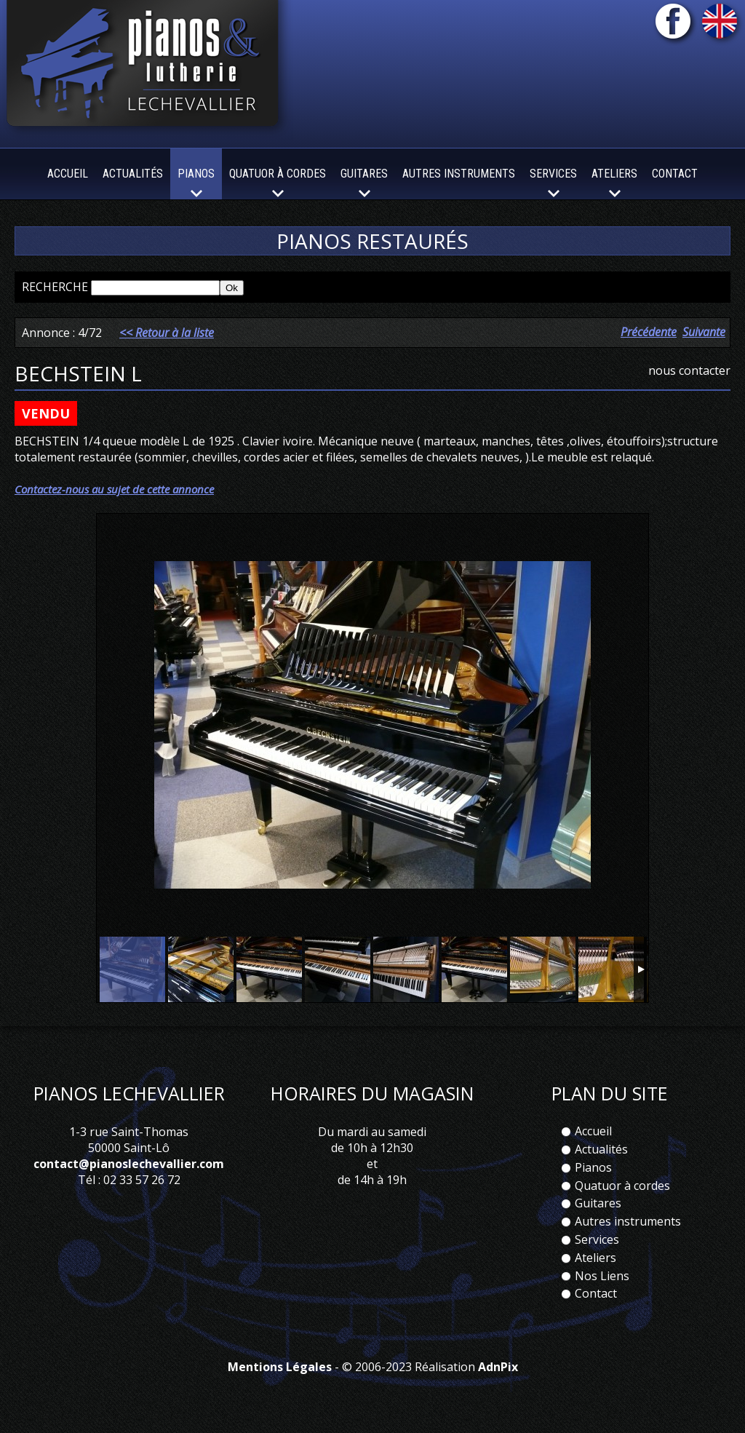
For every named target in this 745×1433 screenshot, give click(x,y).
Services (597, 1239)
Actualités (133, 173)
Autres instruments (458, 173)
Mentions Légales (280, 1367)
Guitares (598, 1203)
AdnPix (498, 1367)
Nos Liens (602, 1276)
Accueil (67, 173)
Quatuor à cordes (622, 1186)
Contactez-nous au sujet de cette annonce (114, 489)
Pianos (593, 1167)
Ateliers (595, 1258)
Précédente (649, 332)
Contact (675, 173)
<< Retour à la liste (166, 333)
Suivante (703, 332)
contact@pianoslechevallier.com (128, 1164)
